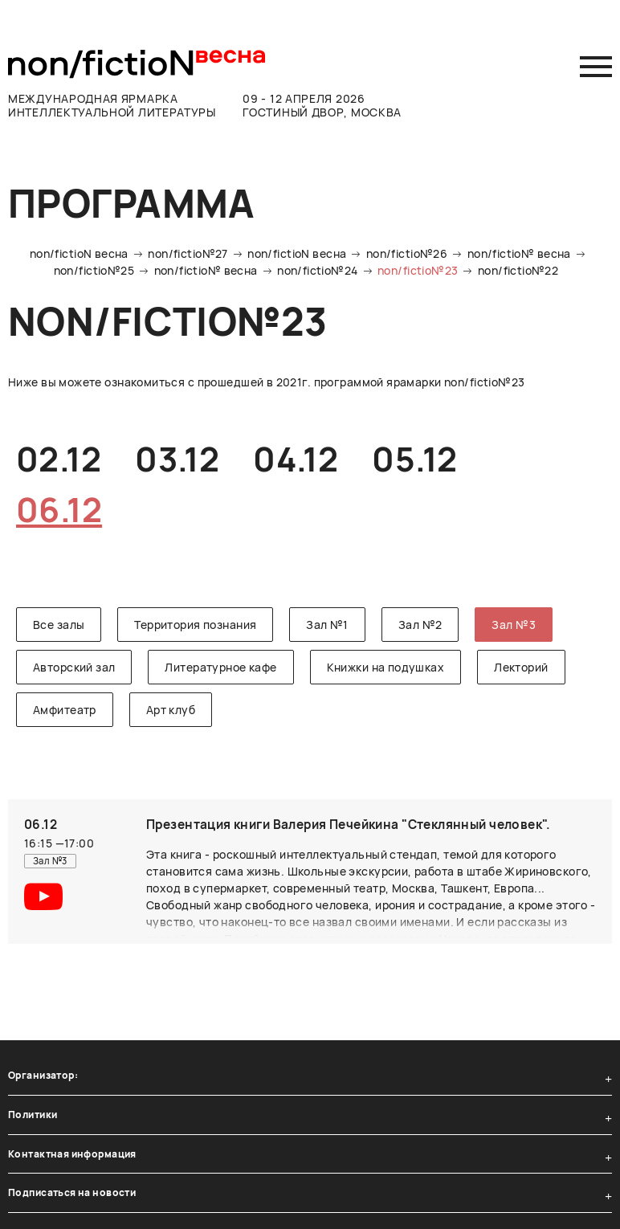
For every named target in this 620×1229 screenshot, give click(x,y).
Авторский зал (74, 667)
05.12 (414, 458)
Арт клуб (170, 709)
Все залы (58, 624)
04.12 (295, 458)
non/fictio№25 (94, 270)
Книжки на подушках (386, 667)
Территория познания (195, 624)
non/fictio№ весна (519, 253)
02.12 (58, 458)
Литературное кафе (220, 667)
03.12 (177, 458)
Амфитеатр (64, 709)
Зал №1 (327, 624)
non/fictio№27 (187, 253)
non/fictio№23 (417, 270)
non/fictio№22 (518, 270)
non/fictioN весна (79, 253)
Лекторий (521, 667)
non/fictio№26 (406, 253)
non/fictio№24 (317, 270)
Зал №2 (420, 624)
